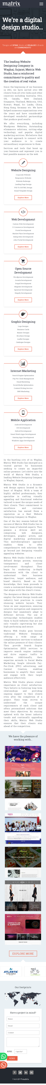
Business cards (23, 329)
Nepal (17, 104)
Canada (16, 98)
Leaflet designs (23, 339)
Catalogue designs (23, 342)
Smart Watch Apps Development (23, 434)
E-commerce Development (23, 227)
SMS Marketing (23, 391)
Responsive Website (23, 178)
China (39, 104)
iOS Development (23, 428)
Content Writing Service (23, 388)
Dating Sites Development (23, 237)
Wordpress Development (23, 277)
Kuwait (8, 104)
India (29, 93)
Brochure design (23, 336)
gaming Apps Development (23, 437)
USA (39, 95)
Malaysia (31, 101)
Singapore (9, 101)
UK (5, 98)
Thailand (20, 101)
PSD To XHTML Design (23, 187)
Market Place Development (23, 233)
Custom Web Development (23, 224)
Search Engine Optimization (23, 375)
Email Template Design (23, 191)
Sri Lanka (27, 104)
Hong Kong (10, 107)
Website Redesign (23, 181)
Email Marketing (23, 382)
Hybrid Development (23, 431)
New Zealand (33, 98)
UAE (39, 101)
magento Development (23, 287)
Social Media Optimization (23, 385)
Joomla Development (23, 280)
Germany (22, 107)
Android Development (23, 425)
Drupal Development (23, 283)
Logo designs (23, 326)
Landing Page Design (23, 184)
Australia (31, 95)
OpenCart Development (23, 290)
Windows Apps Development (23, 440)
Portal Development (23, 230)
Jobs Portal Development (23, 240)
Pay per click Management (23, 379)
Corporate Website (23, 175)
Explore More (23, 198)
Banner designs (23, 333)
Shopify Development (23, 293)
